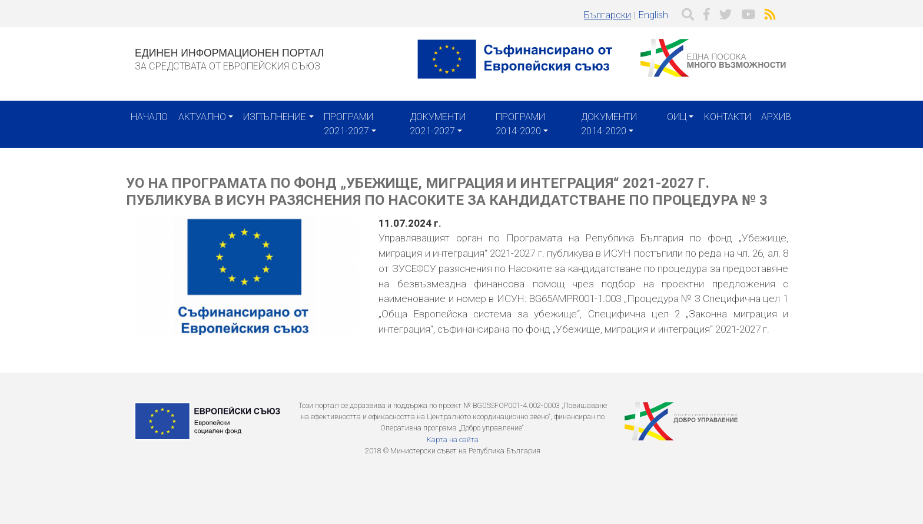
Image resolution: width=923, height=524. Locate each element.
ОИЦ (676, 116)
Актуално (202, 116)
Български (607, 15)
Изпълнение (274, 116)
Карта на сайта (453, 439)
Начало (149, 116)
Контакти (727, 116)
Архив (776, 116)
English (653, 15)
